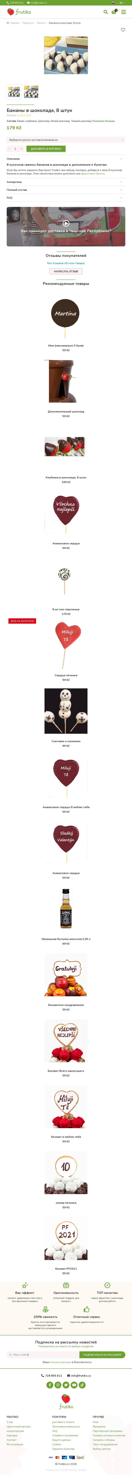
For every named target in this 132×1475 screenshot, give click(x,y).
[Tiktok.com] (82, 1385)
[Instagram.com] (57, 1385)
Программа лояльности (66, 1426)
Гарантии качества (63, 1449)
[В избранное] (123, 30)
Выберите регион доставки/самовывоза (33, 140)
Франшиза (99, 1426)
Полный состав (17, 190)
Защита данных (61, 1440)
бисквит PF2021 (66, 1269)
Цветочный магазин (19, 1426)
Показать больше (103, 121)
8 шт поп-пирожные (66, 609)
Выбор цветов (101, 1449)
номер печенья (66, 1203)
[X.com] (66, 1385)
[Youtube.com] (74, 1385)
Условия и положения (65, 1435)
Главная (13, 23)
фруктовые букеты (93, 173)
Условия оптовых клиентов (109, 1435)
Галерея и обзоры (104, 1440)
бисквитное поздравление (66, 1005)
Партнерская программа (107, 1431)
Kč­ (121, 3)
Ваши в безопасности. (67, 1362)
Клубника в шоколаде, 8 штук (66, 477)
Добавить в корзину (46, 149)
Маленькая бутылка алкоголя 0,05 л (66, 939)
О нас (10, 1422)
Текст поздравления (105, 1444)
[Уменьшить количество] (9, 149)
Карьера (12, 1435)
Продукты (28, 23)
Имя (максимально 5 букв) (66, 346)
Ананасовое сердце (66, 543)
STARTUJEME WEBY (73, 1470)
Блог (96, 1422)
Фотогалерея (15, 1444)
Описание (13, 159)
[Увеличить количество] (21, 149)
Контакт (11, 1440)
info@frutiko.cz (37, 2)
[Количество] (15, 149)
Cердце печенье (66, 675)
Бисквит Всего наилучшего (66, 1071)
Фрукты (41, 23)
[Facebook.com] (49, 1385)
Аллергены (14, 182)
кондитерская (15, 1431)
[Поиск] (106, 12)
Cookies (56, 1444)
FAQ (9, 198)
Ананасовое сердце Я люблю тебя (66, 807)
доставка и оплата (63, 1422)
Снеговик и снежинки (66, 741)
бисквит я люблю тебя (66, 1137)
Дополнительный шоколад (66, 411)
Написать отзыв (66, 271)
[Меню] (123, 12)
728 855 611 (15, 2)
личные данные (60, 1362)
